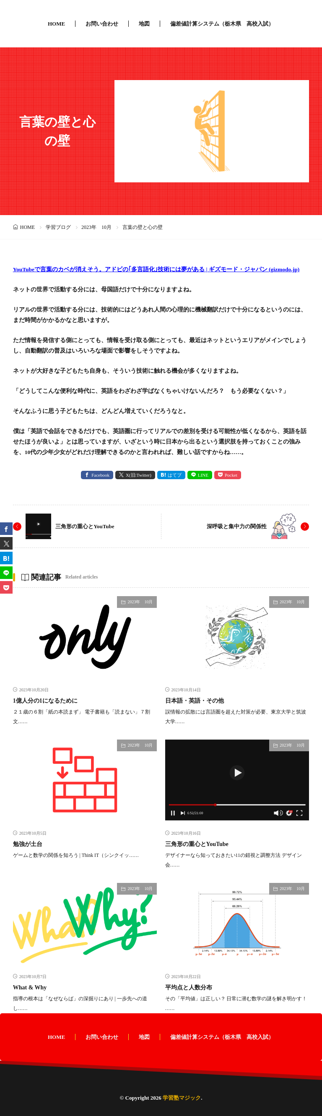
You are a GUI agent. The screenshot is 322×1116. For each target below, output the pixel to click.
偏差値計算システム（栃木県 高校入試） (222, 24)
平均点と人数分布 (188, 987)
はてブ (175, 475)
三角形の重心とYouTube (84, 526)
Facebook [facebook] (100, 475)
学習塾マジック (182, 1098)
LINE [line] (203, 475)
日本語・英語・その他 (194, 701)
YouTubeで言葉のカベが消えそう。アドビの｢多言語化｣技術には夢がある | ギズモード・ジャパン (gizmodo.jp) (156, 269)
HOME (56, 24)
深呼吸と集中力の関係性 (237, 526)
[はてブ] (6, 558)
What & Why (30, 987)
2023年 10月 (96, 227)
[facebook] (6, 528)
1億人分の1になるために (45, 701)
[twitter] (6, 543)
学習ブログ (58, 227)
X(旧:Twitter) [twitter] (138, 475)
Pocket (231, 475)
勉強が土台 (27, 844)
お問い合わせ (102, 24)
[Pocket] (6, 587)
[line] (6, 572)
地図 (144, 24)
